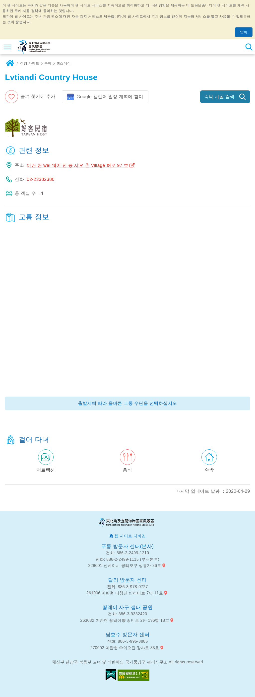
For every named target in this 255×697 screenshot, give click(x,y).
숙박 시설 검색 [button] (219, 96)
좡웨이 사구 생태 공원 (127, 607)
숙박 (48, 63)
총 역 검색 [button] (249, 46)
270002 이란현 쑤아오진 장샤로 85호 (124, 648)
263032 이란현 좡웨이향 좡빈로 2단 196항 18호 (124, 620)
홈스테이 (64, 63)
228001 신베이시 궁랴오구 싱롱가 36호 (124, 565)
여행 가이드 (29, 63)
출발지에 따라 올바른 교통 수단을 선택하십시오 (127, 403)
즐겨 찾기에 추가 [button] (38, 96)
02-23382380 (41, 179)
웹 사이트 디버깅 (130, 536)
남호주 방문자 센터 (127, 634)
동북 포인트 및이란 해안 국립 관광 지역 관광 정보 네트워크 (34, 46)
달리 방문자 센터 (127, 580)
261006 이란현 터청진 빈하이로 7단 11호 (124, 593)
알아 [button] (243, 32)
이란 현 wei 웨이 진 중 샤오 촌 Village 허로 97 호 (77, 165)
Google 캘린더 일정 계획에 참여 (109, 96)
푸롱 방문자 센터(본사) (127, 546)
